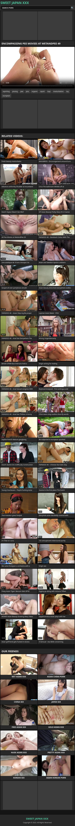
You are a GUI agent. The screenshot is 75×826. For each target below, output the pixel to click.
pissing (15, 91)
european (6, 96)
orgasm (34, 91)
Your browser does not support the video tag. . (37, 67)
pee (21, 91)
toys (49, 91)
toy (67, 91)
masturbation (58, 91)
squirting (6, 91)
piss (27, 91)
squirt (42, 91)
